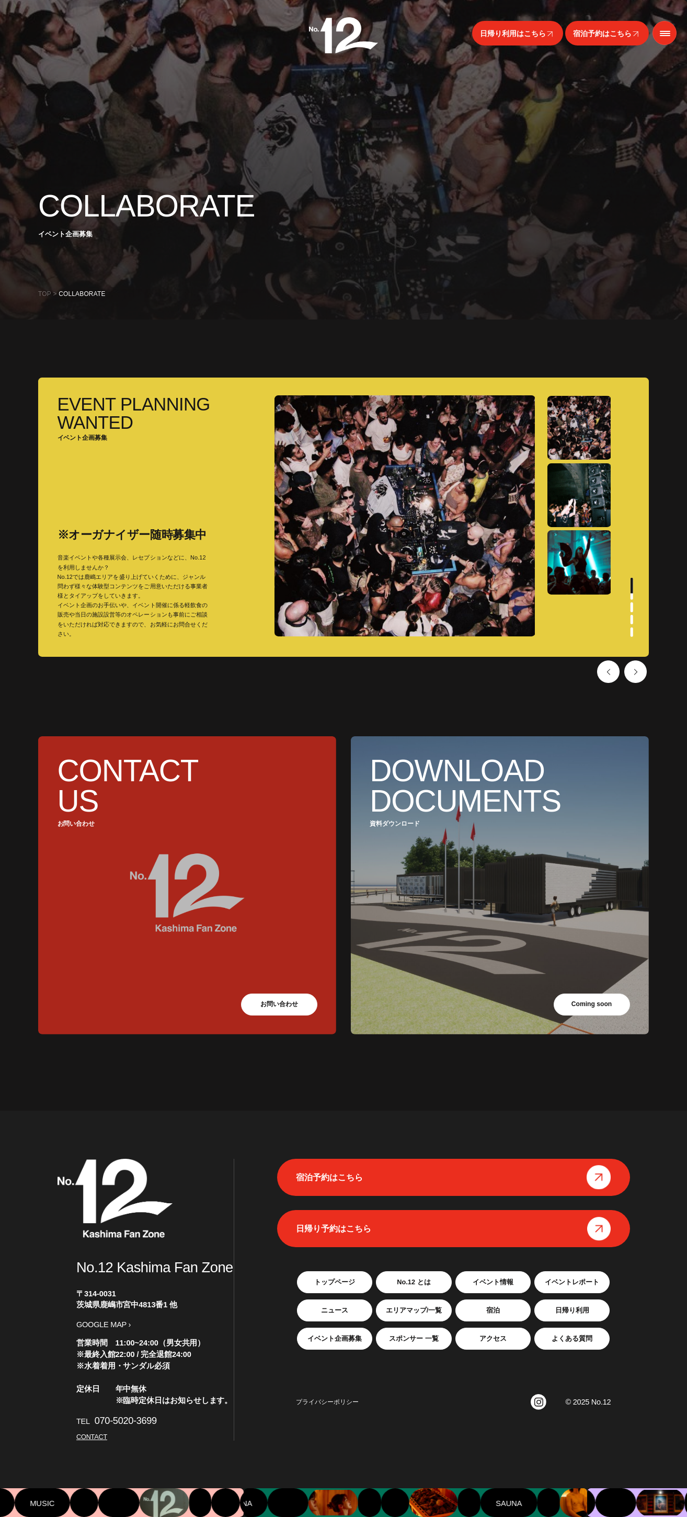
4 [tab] (631, 632)
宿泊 (493, 1310)
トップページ (334, 1282)
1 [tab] (631, 589)
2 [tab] (631, 607)
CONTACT (91, 1437)
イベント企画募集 (334, 1338)
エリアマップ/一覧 (414, 1310)
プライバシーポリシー (327, 1402)
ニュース (334, 1310)
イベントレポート (572, 1282)
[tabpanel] (579, 428)
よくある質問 (572, 1338)
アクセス (493, 1338)
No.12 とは (413, 1282)
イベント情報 (493, 1282)
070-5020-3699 (126, 1420)
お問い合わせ (279, 1004)
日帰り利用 (572, 1310)
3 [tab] (631, 619)
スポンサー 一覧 (414, 1338)
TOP (44, 294)
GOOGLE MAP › (103, 1324)
